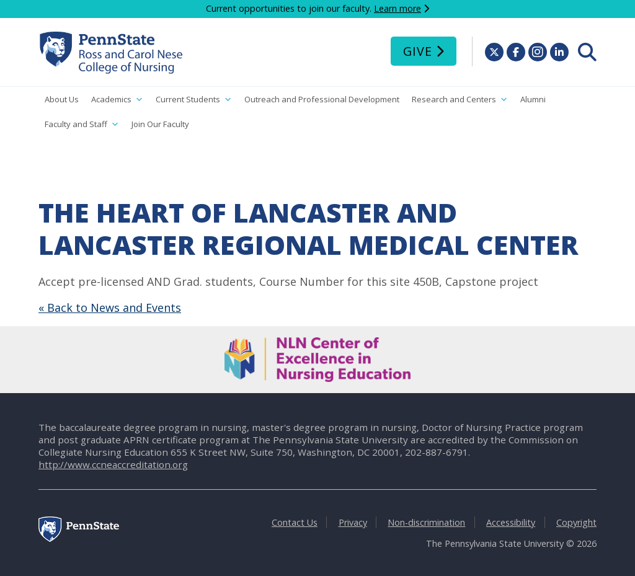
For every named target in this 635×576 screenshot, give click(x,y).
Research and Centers (460, 99)
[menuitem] (587, 52)
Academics (117, 99)
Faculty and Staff (82, 124)
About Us (62, 99)
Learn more (397, 8)
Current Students (194, 99)
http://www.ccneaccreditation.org (113, 464)
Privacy (353, 522)
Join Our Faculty (160, 124)
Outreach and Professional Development (321, 99)
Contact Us (295, 522)
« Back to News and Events (109, 307)
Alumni (533, 99)
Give (417, 51)
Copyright (576, 522)
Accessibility (510, 522)
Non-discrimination (426, 522)
